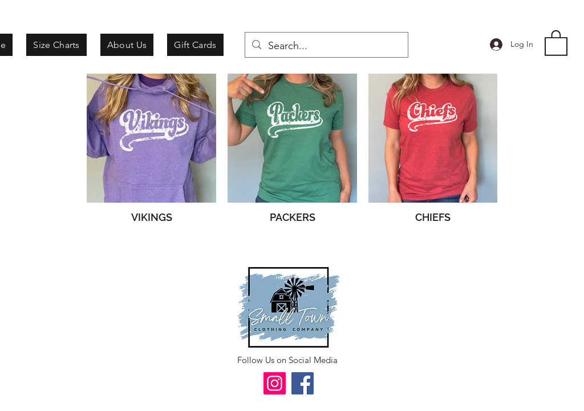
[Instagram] (274, 383)
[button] (556, 42)
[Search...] (326, 46)
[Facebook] (302, 383)
